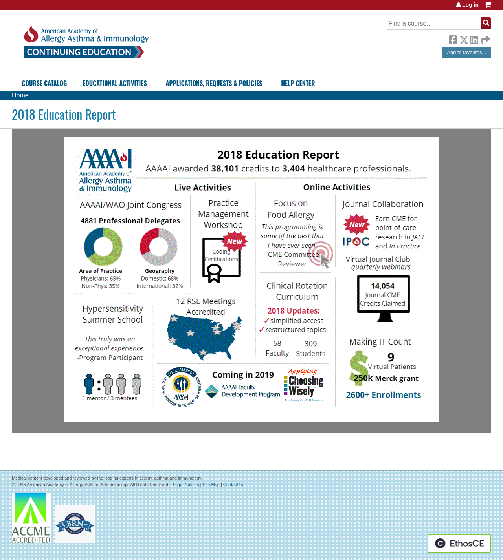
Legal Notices (186, 484)
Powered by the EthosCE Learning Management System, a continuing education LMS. (459, 543)
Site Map (210, 484)
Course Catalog (44, 83)
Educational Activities (115, 83)
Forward (484, 38)
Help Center (298, 83)
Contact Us (233, 484)
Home (20, 95)
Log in (470, 4)
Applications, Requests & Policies (214, 83)
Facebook (453, 38)
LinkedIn (474, 38)
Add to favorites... (466, 52)
